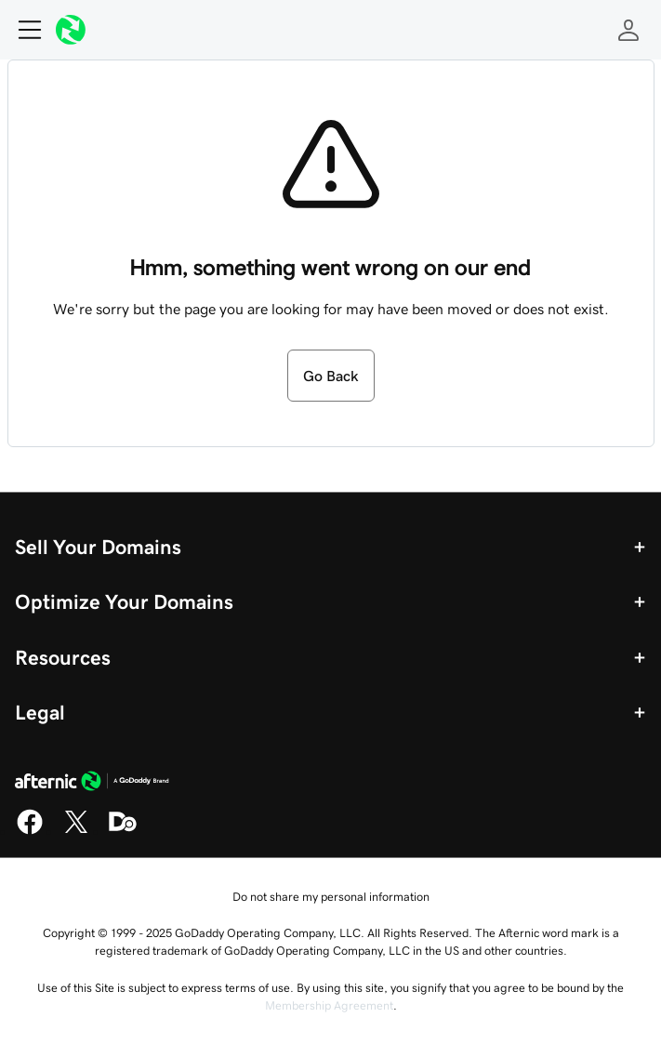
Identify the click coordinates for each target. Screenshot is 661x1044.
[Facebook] (30, 831)
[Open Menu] (22, 29)
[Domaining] (123, 831)
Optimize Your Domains (124, 601)
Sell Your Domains (98, 546)
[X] (76, 831)
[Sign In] (628, 29)
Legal (40, 712)
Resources (63, 657)
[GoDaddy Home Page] (92, 784)
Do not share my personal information (331, 897)
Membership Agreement (329, 1005)
